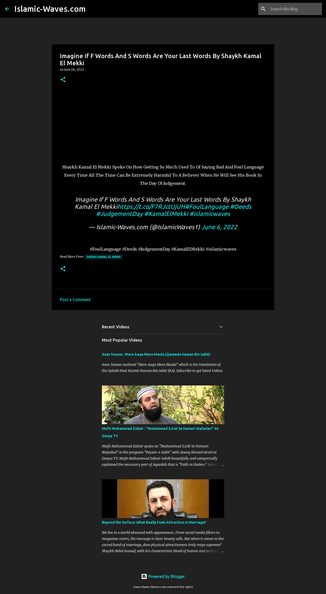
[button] (63, 79)
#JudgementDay (119, 213)
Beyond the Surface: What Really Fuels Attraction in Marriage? (154, 522)
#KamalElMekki (166, 213)
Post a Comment (75, 299)
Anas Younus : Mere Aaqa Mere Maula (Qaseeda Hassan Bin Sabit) (156, 354)
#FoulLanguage (206, 206)
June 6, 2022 (219, 227)
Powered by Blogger (163, 576)
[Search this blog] (295, 9)
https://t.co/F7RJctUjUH (151, 206)
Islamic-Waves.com (50, 8)
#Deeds (240, 206)
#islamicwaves (209, 213)
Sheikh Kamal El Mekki (103, 257)
